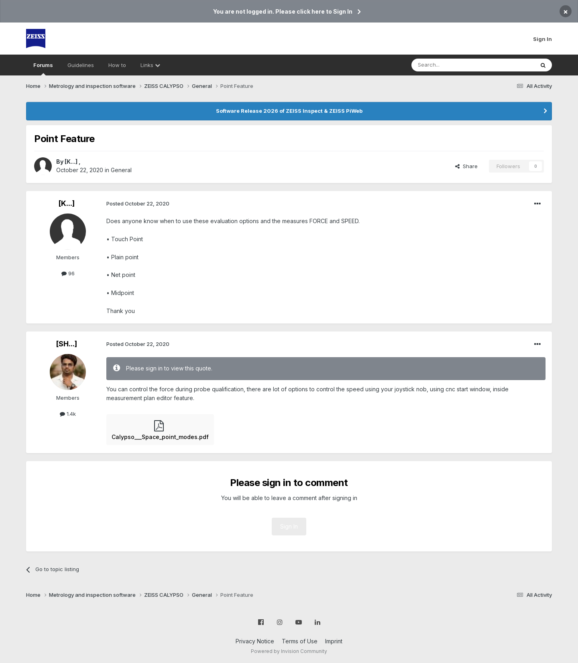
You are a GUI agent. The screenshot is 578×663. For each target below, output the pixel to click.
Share (466, 166)
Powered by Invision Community (289, 651)
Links (150, 65)
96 (68, 273)
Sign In (542, 39)
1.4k (68, 414)
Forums (43, 68)
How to (117, 65)
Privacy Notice (255, 641)
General (121, 170)
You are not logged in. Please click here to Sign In (282, 11)
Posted (137, 203)
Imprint (333, 641)
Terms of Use (299, 641)
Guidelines (80, 65)
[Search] (452, 65)
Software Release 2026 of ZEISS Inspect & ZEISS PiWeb (289, 111)
